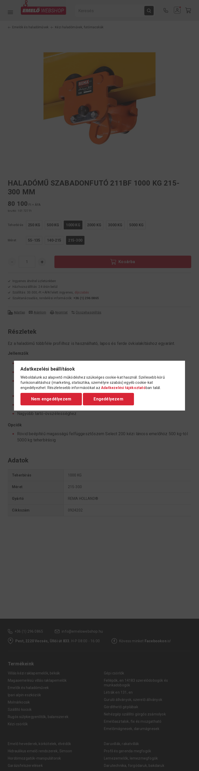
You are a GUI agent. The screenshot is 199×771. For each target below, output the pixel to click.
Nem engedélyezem (51, 399)
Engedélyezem (108, 399)
